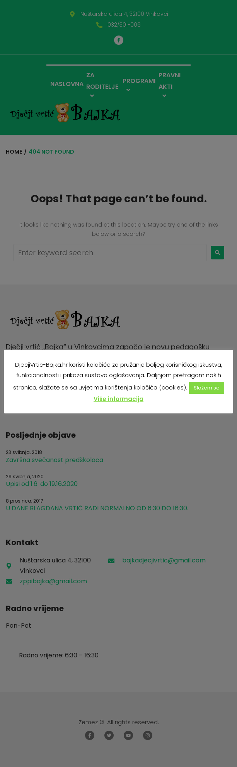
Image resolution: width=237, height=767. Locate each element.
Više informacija (118, 399)
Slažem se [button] (207, 387)
